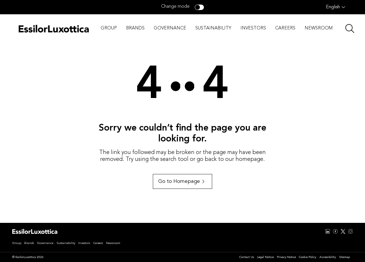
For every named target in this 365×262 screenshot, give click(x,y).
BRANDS (135, 28)
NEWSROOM (318, 28)
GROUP (109, 28)
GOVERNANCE (170, 28)
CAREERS (285, 28)
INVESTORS (253, 28)
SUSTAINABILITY (213, 28)
